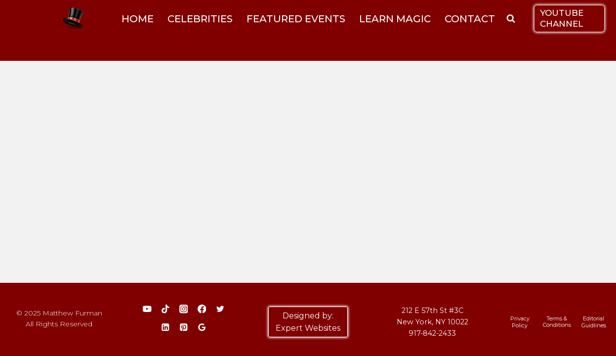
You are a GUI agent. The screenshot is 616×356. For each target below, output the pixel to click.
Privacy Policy (520, 322)
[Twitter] (220, 309)
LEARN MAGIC (395, 19)
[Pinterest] (183, 327)
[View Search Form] (511, 19)
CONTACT (470, 19)
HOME (138, 19)
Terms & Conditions (557, 321)
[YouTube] (147, 309)
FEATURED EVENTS (295, 19)
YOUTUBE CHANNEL (561, 18)
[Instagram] (183, 309)
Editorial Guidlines (593, 322)
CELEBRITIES (200, 19)
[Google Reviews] (201, 327)
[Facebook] (201, 309)
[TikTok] (165, 309)
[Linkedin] (165, 327)
